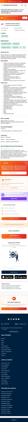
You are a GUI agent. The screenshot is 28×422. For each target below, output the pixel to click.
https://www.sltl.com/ (6, 148)
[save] (22, 5)
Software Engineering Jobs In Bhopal (10, 287)
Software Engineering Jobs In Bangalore (11, 285)
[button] (14, 1)
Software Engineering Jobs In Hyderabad (11, 288)
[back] (1, 5)
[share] (25, 5)
